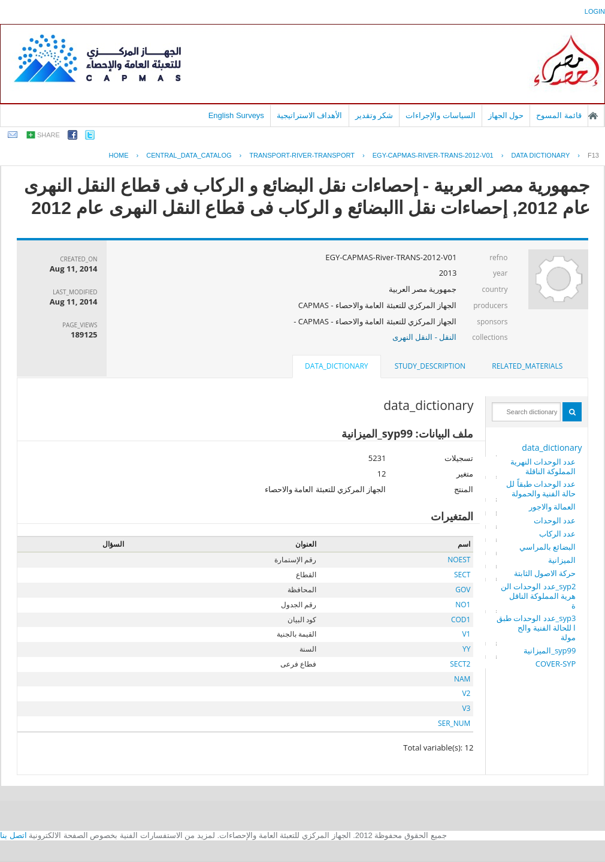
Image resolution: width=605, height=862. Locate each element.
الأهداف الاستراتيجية (310, 115)
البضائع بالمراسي (547, 546)
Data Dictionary (540, 155)
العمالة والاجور (552, 506)
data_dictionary (552, 447)
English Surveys (236, 115)
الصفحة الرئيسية (593, 115)
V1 (466, 634)
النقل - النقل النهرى (424, 336)
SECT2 (460, 664)
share (48, 134)
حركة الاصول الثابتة (545, 573)
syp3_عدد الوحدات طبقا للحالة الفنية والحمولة (536, 627)
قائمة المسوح (559, 115)
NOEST (458, 559)
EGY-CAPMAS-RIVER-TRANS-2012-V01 (433, 155)
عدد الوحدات (555, 520)
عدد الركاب (557, 533)
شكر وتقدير (374, 115)
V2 (466, 693)
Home (119, 155)
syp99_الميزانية (550, 650)
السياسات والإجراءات (441, 115)
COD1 (460, 619)
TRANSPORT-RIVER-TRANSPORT (302, 155)
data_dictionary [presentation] (336, 366)
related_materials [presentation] (527, 366)
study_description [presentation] (430, 366)
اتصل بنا (13, 835)
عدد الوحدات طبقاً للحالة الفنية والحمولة (541, 488)
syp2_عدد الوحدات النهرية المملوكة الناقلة (538, 595)
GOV (462, 589)
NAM (462, 679)
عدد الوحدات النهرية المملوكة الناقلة (543, 466)
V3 (466, 708)
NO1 (462, 604)
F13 (593, 155)
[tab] (527, 366)
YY (466, 649)
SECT (462, 574)
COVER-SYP (556, 663)
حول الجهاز (506, 115)
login (595, 11)
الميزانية (562, 560)
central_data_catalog (188, 155)
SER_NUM (454, 723)
